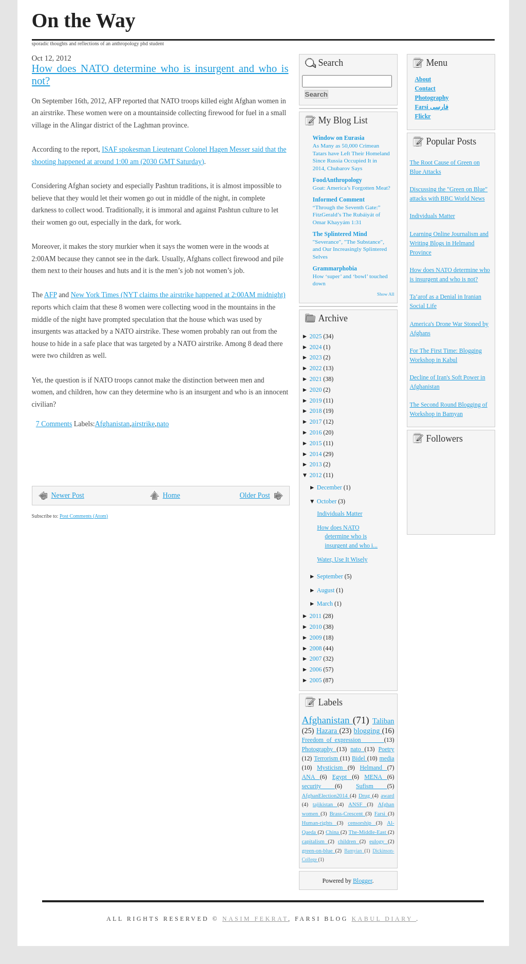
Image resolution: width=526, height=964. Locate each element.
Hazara (328, 730)
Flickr (423, 116)
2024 (316, 347)
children (349, 841)
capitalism (315, 841)
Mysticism (332, 767)
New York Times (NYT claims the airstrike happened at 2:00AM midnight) (178, 295)
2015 (316, 443)
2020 (316, 389)
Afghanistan (112, 424)
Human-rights (319, 823)
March (325, 603)
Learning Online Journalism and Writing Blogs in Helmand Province (449, 243)
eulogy (378, 841)
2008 (316, 648)
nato (163, 424)
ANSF (357, 804)
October (326, 501)
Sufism (371, 786)
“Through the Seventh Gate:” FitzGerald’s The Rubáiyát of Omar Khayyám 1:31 (347, 214)
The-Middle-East (368, 832)
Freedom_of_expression (343, 739)
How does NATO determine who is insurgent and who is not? (160, 74)
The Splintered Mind (340, 234)
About (423, 79)
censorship (362, 823)
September (330, 576)
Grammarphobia (335, 268)
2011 (316, 616)
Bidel (359, 758)
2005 (316, 680)
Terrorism (327, 758)
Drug (365, 795)
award (387, 795)
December (329, 487)
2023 (316, 357)
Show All (385, 294)
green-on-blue (318, 850)
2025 (316, 336)
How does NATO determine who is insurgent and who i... (347, 537)
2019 (316, 400)
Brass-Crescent (347, 813)
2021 (316, 379)
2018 (316, 410)
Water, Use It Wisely (342, 559)
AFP (50, 295)
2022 (316, 368)
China (333, 832)
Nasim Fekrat (255, 918)
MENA (375, 776)
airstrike (143, 424)
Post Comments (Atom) (84, 516)
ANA (311, 776)
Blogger (362, 880)
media (386, 758)
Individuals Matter (339, 513)
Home (171, 495)
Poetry (386, 749)
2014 (316, 454)
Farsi (381, 813)
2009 (316, 637)
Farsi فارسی (431, 107)
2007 (316, 658)
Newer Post (67, 495)
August (325, 590)
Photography (319, 749)
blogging (368, 730)
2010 (316, 626)
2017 (316, 421)
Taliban (383, 721)
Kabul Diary (383, 918)
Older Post (255, 495)
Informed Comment (339, 199)
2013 (316, 464)
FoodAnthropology (337, 180)
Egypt (342, 776)
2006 (316, 669)
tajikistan (325, 804)
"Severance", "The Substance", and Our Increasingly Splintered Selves (350, 249)
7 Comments (54, 424)
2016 (316, 432)
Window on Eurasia (339, 137)
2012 (316, 475)
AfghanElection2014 (326, 795)
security (318, 786)
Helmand (373, 767)
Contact (425, 88)
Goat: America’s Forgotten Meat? (351, 188)
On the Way (84, 20)
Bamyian (354, 850)
